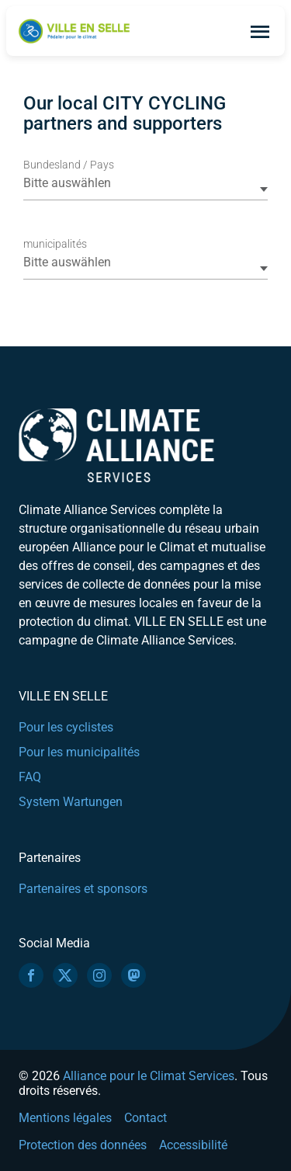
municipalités (55, 244)
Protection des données (83, 1145)
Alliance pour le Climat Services (148, 1075)
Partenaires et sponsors (83, 888)
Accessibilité (193, 1145)
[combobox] (145, 188)
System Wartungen (71, 801)
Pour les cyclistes (66, 727)
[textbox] (144, 183)
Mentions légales (65, 1117)
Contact (145, 1117)
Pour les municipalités (79, 752)
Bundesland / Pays (68, 164)
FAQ (30, 777)
